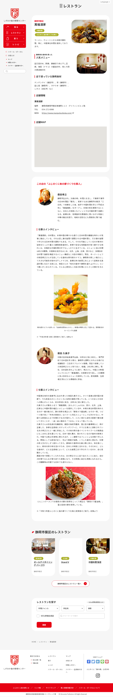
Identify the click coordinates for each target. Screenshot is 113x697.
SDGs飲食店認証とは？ (97, 602)
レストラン (43, 642)
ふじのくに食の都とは (21, 688)
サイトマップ (51, 688)
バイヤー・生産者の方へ (74, 671)
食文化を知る (35, 656)
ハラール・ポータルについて (89, 688)
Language (104, 2)
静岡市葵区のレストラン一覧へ (69, 583)
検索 (45, 625)
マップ (68, 656)
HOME (34, 642)
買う (49, 661)
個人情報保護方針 (67, 688)
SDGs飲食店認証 (47, 616)
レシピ (50, 665)
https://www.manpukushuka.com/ (57, 113)
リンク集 (37, 688)
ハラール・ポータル (55, 670)
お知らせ (69, 661)
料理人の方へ (71, 665)
